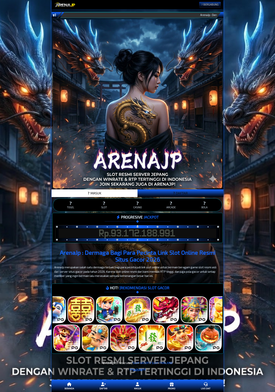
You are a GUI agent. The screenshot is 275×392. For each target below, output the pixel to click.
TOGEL (70, 205)
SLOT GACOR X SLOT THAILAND (152, 363)
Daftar (103, 386)
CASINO (137, 205)
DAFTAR (180, 193)
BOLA (204, 205)
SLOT (104, 205)
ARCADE (171, 205)
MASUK (94, 193)
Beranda (69, 386)
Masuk (137, 386)
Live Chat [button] (205, 386)
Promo (171, 386)
